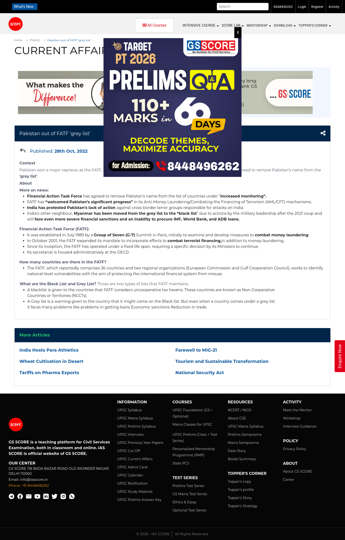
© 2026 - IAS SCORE (153, 534)
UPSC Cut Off (128, 451)
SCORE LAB (232, 25)
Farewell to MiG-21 (196, 350)
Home (18, 40)
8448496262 (283, 7)
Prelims (35, 40)
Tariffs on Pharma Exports (49, 372)
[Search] (243, 6)
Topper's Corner (315, 25)
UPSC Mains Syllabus (135, 418)
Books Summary (242, 459)
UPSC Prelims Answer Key (139, 500)
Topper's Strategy (242, 506)
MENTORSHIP (259, 25)
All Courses (154, 25)
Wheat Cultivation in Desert (51, 361)
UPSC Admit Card (132, 467)
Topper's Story (240, 498)
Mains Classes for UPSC (192, 424)
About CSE (237, 418)
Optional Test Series (189, 510)
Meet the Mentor (297, 410)
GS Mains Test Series (189, 494)
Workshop (291, 418)
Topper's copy (239, 481)
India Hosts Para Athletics (49, 350)
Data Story (237, 451)
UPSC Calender (130, 475)
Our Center (22, 463)
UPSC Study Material (134, 491)
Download (284, 25)
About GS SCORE (297, 471)
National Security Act (199, 372)
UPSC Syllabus (129, 410)
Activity (333, 7)
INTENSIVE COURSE (200, 25)
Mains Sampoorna (243, 443)
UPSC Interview (130, 434)
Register (317, 7)
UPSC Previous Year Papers (140, 443)
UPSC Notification (132, 483)
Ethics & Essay (184, 502)
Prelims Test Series (188, 486)
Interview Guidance (299, 426)
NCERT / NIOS (239, 410)
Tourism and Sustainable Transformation (222, 361)
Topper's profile (241, 490)
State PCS (180, 463)
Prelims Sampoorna (245, 434)
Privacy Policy (294, 449)
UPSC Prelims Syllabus (136, 426)
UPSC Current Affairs (134, 459)
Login (302, 7)
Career (288, 479)
